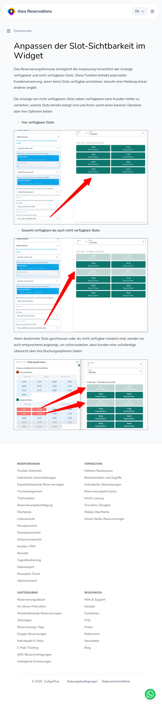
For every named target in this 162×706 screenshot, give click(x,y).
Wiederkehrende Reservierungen (39, 613)
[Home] (29, 11)
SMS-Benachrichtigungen (34, 655)
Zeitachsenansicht (29, 539)
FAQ (87, 620)
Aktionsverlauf (27, 581)
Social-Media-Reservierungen (104, 519)
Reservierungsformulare (100, 491)
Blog (87, 648)
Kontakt (89, 606)
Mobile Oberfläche (96, 512)
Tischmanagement (29, 491)
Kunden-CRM (26, 546)
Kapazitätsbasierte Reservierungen (40, 484)
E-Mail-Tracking (27, 648)
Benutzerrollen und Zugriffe (103, 478)
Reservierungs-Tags (30, 627)
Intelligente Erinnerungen (34, 661)
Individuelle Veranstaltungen (36, 478)
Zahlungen (24, 620)
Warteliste (24, 512)
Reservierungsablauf (31, 600)
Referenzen (92, 634)
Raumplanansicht (29, 533)
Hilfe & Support (94, 600)
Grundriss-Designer (97, 505)
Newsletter (91, 641)
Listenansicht (26, 519)
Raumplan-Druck (28, 574)
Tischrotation (26, 498)
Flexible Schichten (29, 471)
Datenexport (25, 567)
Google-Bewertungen (32, 634)
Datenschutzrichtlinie (116, 681)
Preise (88, 627)
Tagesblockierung (29, 560)
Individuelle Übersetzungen (102, 484)
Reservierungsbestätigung (35, 505)
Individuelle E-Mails (30, 641)
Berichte (22, 553)
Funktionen (91, 613)
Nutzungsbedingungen (82, 681)
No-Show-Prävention (31, 606)
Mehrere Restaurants (98, 471)
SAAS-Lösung (94, 498)
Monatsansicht (27, 526)
